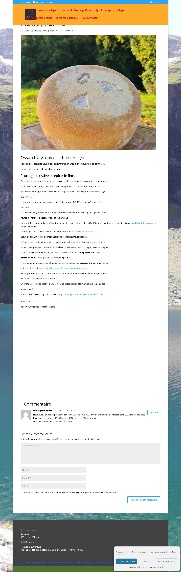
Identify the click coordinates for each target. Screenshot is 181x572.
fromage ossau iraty (51, 31)
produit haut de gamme (141, 223)
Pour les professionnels (38, 18)
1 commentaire (67, 31)
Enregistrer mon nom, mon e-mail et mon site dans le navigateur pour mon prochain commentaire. (70, 492)
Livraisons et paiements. (33, 562)
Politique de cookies (135, 567)
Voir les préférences (167, 561)
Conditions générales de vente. (112, 562)
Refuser (146, 561)
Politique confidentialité (61, 562)
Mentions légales (85, 562)
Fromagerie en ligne (113, 11)
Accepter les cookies (126, 561)
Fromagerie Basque (66, 18)
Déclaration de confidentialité (154, 567)
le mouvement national (83, 231)
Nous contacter (89, 18)
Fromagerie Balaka (42, 410)
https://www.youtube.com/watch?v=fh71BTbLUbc (81, 294)
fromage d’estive (29, 169)
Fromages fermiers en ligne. (41, 11)
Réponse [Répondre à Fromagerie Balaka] (152, 413)
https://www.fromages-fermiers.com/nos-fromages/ (63, 268)
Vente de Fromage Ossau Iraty (80, 11)
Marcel (26, 31)
